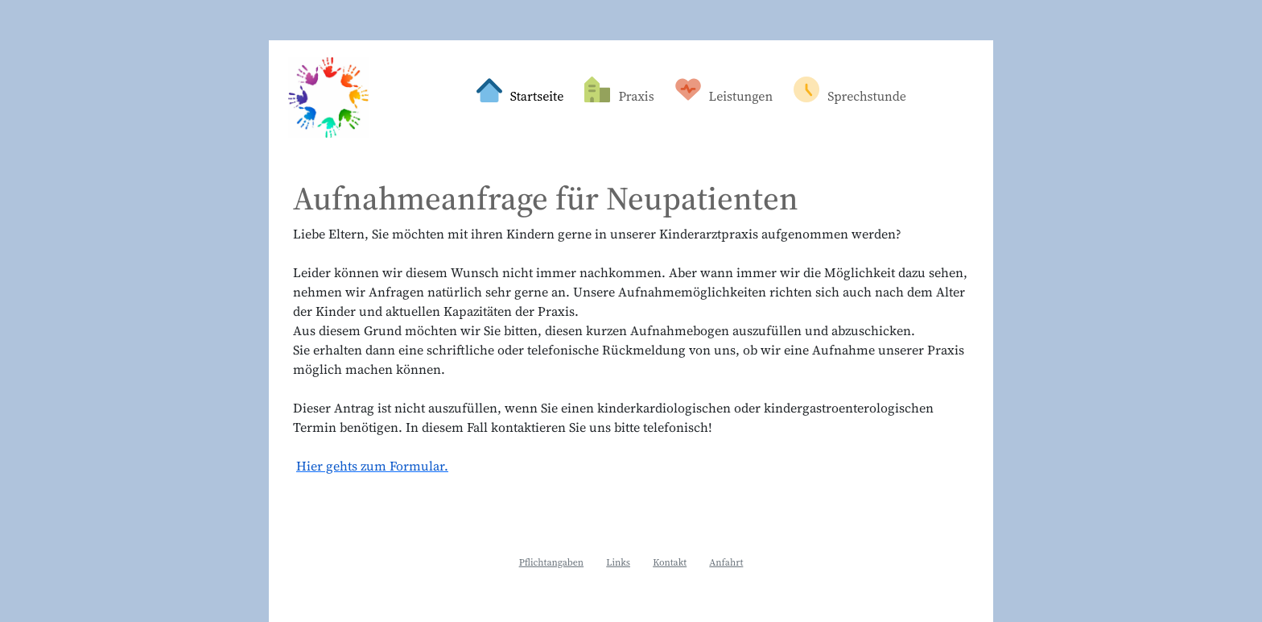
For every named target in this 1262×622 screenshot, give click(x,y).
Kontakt (670, 562)
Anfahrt (726, 562)
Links (618, 562)
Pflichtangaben (551, 562)
